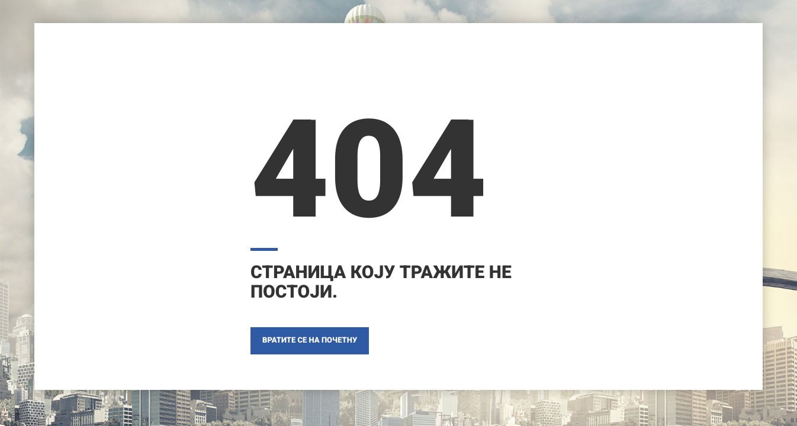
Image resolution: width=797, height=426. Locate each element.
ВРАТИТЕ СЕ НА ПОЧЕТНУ (309, 340)
